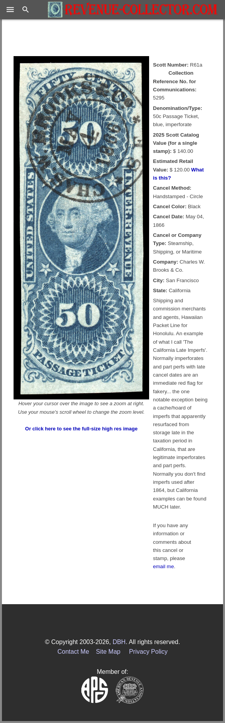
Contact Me (73, 651)
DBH (119, 642)
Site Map (108, 651)
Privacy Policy (148, 651)
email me (163, 566)
